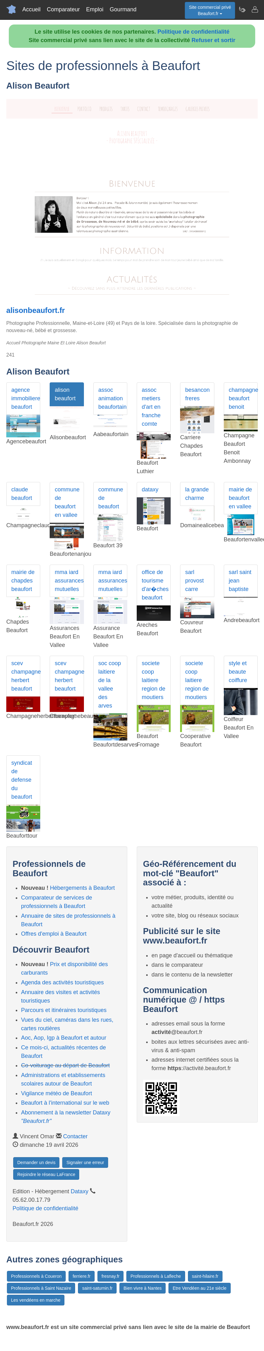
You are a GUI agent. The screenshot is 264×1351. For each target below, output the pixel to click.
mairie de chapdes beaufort (23, 580)
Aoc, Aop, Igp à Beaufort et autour (63, 1038)
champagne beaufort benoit (243, 398)
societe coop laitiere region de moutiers (153, 680)
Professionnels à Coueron (36, 1276)
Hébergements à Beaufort (82, 888)
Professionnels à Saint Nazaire (41, 1288)
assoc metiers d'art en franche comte (151, 407)
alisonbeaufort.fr (35, 310)
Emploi (94, 9)
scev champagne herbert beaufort (25, 676)
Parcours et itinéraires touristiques (64, 1010)
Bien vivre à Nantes (143, 1288)
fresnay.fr (110, 1276)
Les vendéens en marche (35, 1300)
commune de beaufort (110, 498)
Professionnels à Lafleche (155, 1276)
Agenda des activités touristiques (62, 982)
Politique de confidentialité (193, 32)
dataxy (150, 489)
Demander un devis (36, 1162)
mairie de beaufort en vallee (240, 498)
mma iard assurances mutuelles (69, 580)
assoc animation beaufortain (112, 398)
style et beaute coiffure (238, 671)
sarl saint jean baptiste (240, 580)
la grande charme (197, 493)
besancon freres (197, 394)
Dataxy (79, 1191)
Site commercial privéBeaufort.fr (210, 10)
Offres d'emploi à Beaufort (53, 934)
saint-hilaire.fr (205, 1276)
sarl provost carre (194, 580)
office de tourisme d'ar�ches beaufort (155, 585)
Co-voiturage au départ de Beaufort (65, 1065)
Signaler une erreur (85, 1162)
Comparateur (63, 9)
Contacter (75, 1136)
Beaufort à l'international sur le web (65, 1103)
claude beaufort (21, 493)
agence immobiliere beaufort (25, 398)
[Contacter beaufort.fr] (254, 9)
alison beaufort (65, 394)
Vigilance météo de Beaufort (56, 1093)
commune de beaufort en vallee (67, 502)
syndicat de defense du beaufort (21, 780)
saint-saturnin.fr (97, 1288)
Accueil (31, 9)
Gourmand (123, 9)
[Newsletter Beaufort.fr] (242, 9)
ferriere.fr (82, 1276)
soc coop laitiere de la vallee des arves (109, 684)
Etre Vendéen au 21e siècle (199, 1288)
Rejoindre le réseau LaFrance (46, 1174)
